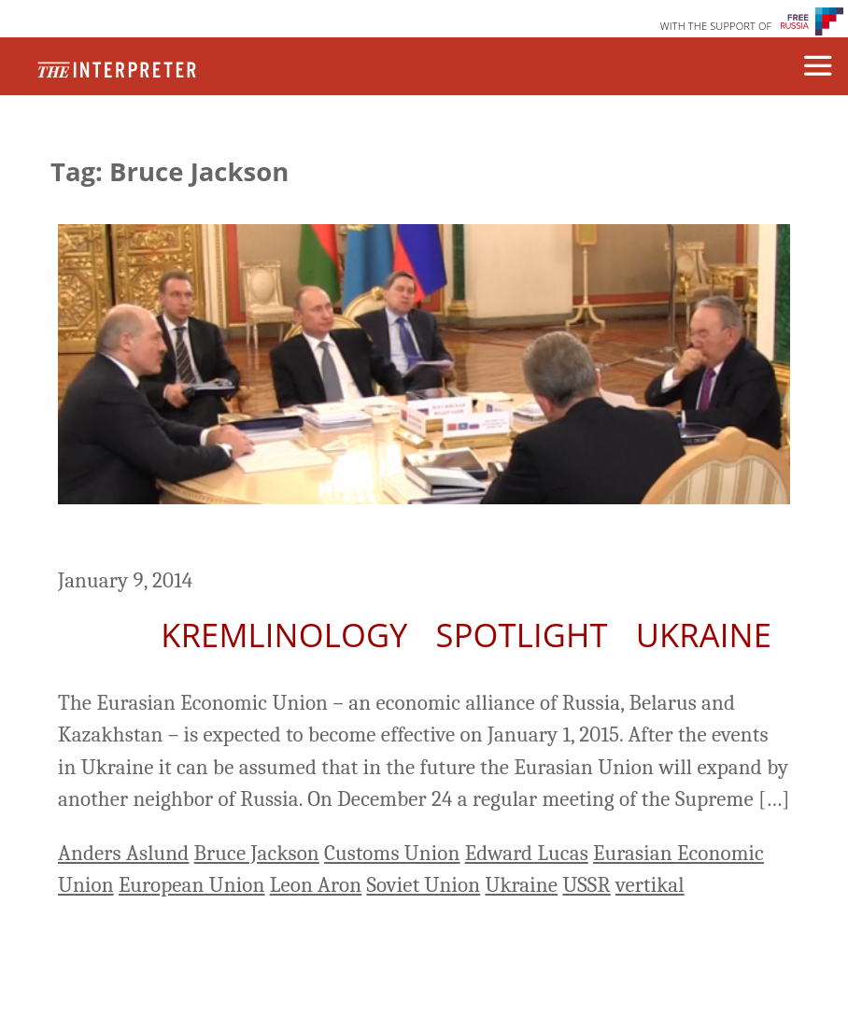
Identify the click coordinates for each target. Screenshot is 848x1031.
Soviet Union (423, 884)
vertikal (650, 884)
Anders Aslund (123, 853)
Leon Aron (315, 884)
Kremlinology (284, 635)
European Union (192, 884)
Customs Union (391, 853)
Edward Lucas (526, 853)
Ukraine (703, 635)
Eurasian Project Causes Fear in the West (398, 538)
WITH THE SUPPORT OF (716, 26)
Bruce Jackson (256, 853)
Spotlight (522, 635)
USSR (586, 884)
